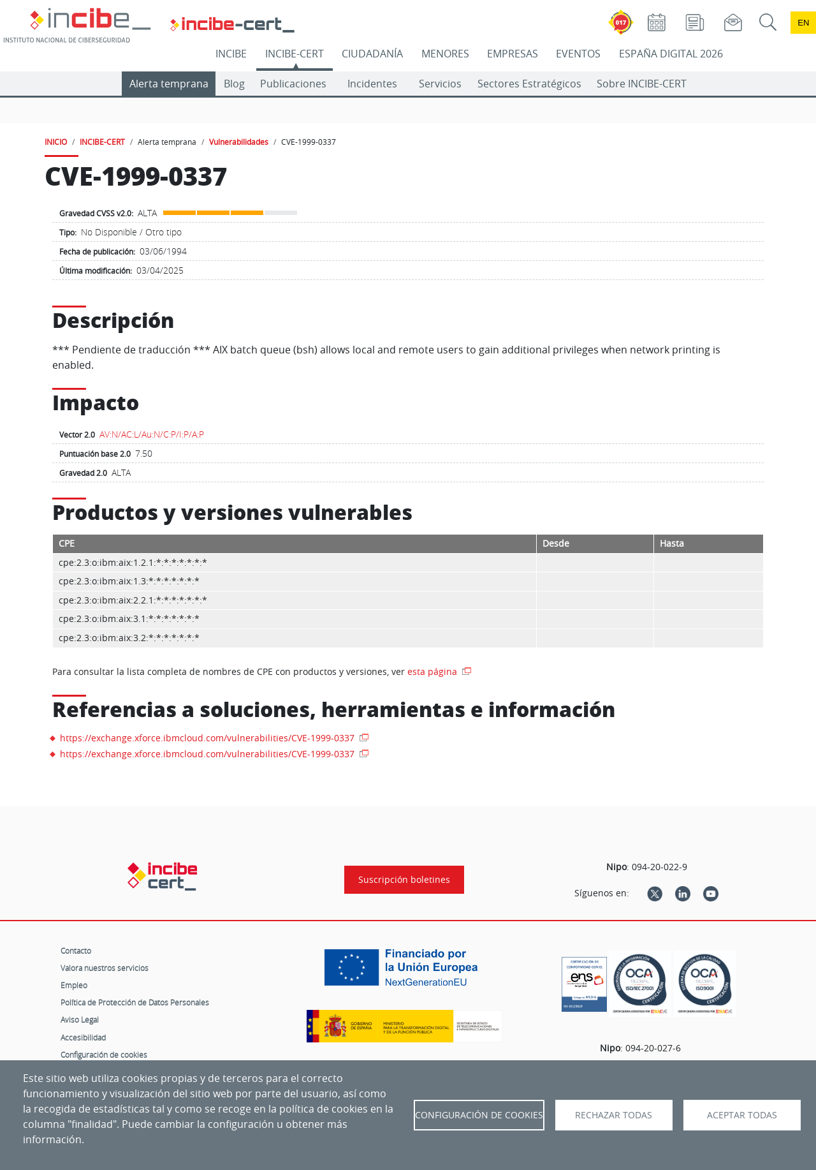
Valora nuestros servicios (105, 968)
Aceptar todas (742, 1115)
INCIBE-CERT (294, 54)
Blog (234, 84)
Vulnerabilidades (238, 142)
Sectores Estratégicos (529, 84)
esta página (433, 671)
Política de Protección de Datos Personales (135, 1002)
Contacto (76, 950)
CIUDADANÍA (372, 54)
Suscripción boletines (404, 879)
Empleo (74, 985)
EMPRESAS (512, 54)
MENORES (445, 54)
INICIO (56, 142)
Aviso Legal (80, 1019)
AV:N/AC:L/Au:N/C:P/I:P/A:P (151, 434)
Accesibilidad (83, 1037)
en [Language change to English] (803, 22)
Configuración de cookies (104, 1054)
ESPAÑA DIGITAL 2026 (671, 54)
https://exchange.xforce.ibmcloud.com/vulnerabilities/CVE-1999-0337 (208, 738)
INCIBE (231, 54)
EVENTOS (578, 54)
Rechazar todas (613, 1115)
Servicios (440, 84)
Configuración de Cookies (479, 1115)
